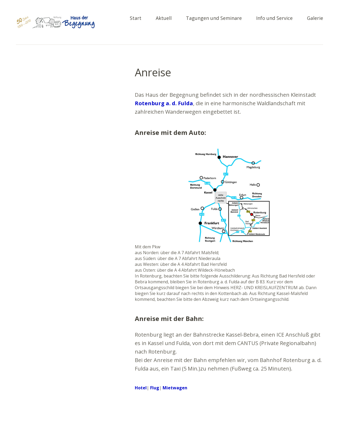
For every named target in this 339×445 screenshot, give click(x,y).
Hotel (141, 388)
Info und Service (274, 18)
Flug (154, 388)
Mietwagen (175, 388)
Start (135, 18)
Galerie (315, 18)
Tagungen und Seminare (214, 18)
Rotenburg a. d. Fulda (164, 103)
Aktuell (164, 18)
